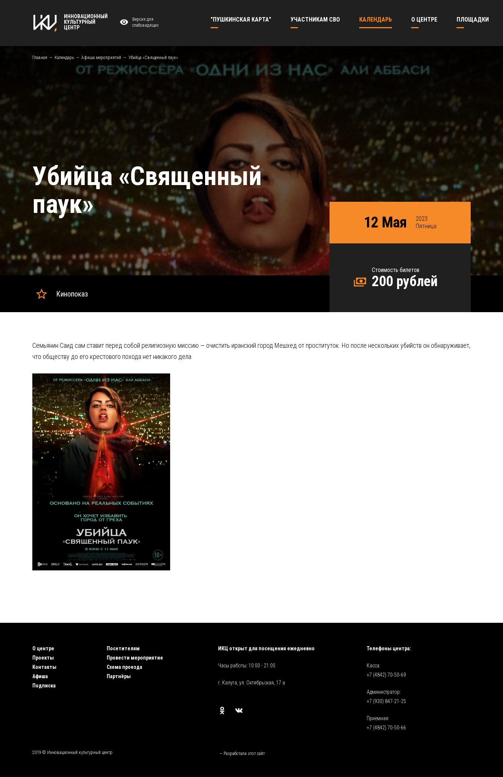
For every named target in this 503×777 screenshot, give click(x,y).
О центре (43, 648)
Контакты (44, 667)
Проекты (43, 658)
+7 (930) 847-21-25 (386, 701)
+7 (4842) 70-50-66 (386, 728)
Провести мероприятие (135, 658)
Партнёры (119, 676)
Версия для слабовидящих (138, 22)
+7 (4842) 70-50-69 (386, 675)
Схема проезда (124, 667)
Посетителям (123, 648)
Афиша (40, 676)
